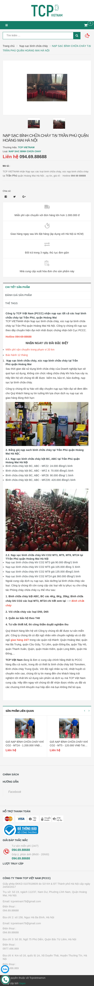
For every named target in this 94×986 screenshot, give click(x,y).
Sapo (22, 983)
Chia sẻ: (7, 191)
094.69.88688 (33, 156)
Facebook (14, 791)
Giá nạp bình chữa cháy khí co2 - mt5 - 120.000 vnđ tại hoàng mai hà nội (69, 745)
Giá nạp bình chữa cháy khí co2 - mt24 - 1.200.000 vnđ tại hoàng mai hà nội (25, 745)
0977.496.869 (11, 948)
